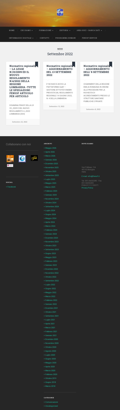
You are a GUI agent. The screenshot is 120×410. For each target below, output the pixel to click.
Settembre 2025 (52, 175)
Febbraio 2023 (51, 259)
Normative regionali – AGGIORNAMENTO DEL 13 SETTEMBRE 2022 (59, 70)
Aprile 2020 (50, 363)
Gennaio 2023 (51, 263)
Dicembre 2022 (51, 267)
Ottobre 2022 (51, 275)
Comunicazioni (51, 398)
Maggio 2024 (51, 217)
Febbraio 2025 (51, 190)
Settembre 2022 (52, 278)
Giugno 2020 (50, 355)
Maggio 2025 (51, 182)
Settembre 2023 (52, 248)
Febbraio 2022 (51, 298)
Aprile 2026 (50, 152)
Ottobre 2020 (51, 344)
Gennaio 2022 (51, 301)
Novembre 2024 (52, 198)
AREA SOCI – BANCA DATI (88, 30)
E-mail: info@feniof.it (91, 176)
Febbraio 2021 (51, 328)
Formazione (45, 30)
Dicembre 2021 (51, 305)
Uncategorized (51, 402)
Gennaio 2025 (51, 194)
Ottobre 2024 (51, 202)
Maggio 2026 (51, 148)
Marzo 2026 (50, 156)
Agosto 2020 (51, 348)
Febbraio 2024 (51, 228)
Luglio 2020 (50, 351)
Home (11, 30)
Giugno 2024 (50, 213)
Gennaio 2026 (51, 159)
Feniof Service (89, 38)
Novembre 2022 (52, 271)
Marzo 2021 (50, 324)
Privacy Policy (87, 188)
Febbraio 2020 (51, 371)
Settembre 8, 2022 (93, 109)
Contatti (44, 38)
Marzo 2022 (50, 294)
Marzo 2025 (50, 186)
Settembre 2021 (52, 313)
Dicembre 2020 (51, 336)
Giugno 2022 (50, 286)
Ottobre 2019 (51, 374)
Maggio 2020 (51, 359)
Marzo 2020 (50, 367)
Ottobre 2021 (51, 309)
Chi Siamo (26, 30)
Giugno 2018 (50, 378)
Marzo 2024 (50, 225)
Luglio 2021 (50, 317)
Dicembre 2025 (51, 163)
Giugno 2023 (50, 251)
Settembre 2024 (52, 205)
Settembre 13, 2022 (56, 106)
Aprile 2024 (50, 221)
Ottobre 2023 (51, 244)
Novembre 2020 (52, 340)
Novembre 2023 (52, 240)
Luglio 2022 (50, 282)
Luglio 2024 (50, 209)
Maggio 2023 (51, 255)
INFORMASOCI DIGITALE (20, 38)
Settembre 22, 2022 (19, 122)
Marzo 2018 (50, 382)
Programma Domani (65, 38)
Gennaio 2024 (51, 232)
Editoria (64, 30)
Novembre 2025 (52, 167)
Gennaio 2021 (51, 332)
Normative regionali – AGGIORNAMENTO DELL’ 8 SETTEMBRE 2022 (97, 70)
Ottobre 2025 (51, 171)
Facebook (12, 187)
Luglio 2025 (50, 179)
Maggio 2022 (51, 290)
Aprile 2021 (50, 321)
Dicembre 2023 (51, 236)
